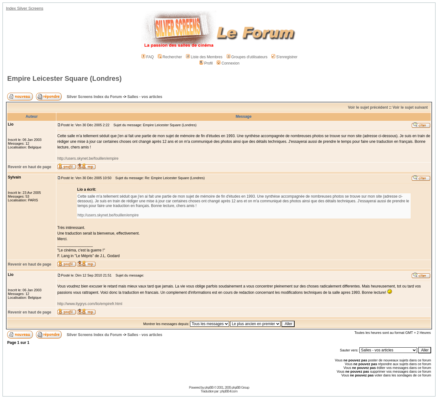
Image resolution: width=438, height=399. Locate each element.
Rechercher (170, 57)
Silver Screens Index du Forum (94, 97)
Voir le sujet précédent (368, 107)
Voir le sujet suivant (410, 107)
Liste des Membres (204, 57)
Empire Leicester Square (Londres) (64, 78)
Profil (206, 63)
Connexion (228, 63)
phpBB (209, 387)
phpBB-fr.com (229, 391)
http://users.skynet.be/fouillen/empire (87, 158)
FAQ (148, 57)
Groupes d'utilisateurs (247, 57)
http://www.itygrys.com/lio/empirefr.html (89, 304)
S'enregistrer (284, 57)
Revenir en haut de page (29, 167)
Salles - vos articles (144, 97)
